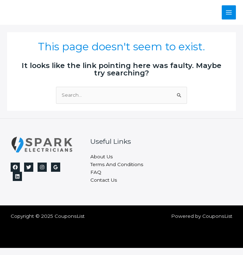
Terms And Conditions (116, 164)
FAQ (95, 172)
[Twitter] (28, 167)
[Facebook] (15, 167)
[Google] (55, 167)
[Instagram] (42, 167)
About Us (101, 156)
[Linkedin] (17, 176)
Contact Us (103, 180)
